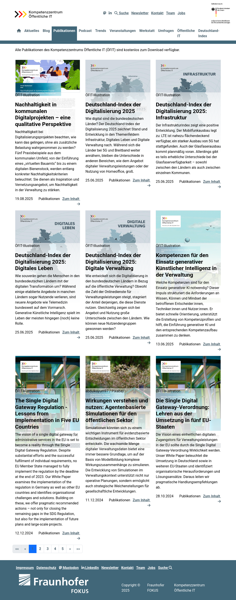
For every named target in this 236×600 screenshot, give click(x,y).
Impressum (25, 568)
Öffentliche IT (186, 33)
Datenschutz (46, 568)
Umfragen (166, 31)
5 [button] (63, 549)
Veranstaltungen (123, 31)
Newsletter (139, 13)
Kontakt (157, 13)
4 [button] (55, 549)
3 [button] (48, 549)
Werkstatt (147, 31)
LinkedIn (90, 568)
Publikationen (64, 31)
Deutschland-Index (209, 33)
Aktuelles (31, 31)
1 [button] (33, 549)
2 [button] (40, 549)
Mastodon (69, 568)
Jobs (181, 13)
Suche (121, 13)
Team (170, 13)
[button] (70, 549)
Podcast (85, 31)
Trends (100, 31)
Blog (46, 31)
